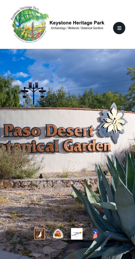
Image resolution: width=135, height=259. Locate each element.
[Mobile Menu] (119, 28)
